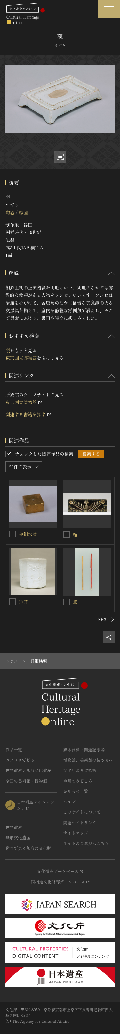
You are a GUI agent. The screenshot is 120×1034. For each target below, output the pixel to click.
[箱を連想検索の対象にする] (66, 534)
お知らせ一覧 (75, 791)
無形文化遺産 (17, 838)
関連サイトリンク (80, 822)
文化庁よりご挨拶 (80, 770)
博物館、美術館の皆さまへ (88, 760)
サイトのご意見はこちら (86, 843)
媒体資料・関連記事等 (84, 749)
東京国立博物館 (21, 357)
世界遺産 (13, 827)
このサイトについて (82, 812)
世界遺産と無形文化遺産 (28, 770)
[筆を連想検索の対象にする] (66, 602)
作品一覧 (13, 749)
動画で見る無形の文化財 (28, 848)
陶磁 (9, 212)
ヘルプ (69, 802)
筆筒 (23, 601)
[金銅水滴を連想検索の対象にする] (12, 534)
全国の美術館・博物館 (26, 781)
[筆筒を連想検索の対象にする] (12, 601)
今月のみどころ (77, 781)
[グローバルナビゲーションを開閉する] (109, 9)
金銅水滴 (28, 534)
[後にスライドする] (106, 619)
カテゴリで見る (20, 760)
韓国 (23, 212)
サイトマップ (75, 833)
